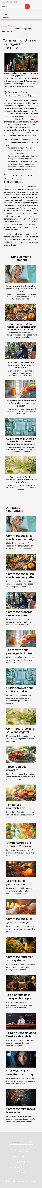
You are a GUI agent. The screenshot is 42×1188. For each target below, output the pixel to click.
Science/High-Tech (21, 1167)
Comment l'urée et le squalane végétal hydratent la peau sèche (21, 480)
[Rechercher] (12, 6)
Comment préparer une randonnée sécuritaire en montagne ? (21, 365)
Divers (21, 1172)
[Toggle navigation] (6, 15)
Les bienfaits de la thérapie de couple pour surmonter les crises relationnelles (19, 1000)
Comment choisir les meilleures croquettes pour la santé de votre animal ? (21, 327)
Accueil (4, 26)
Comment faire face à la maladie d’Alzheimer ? (20, 1112)
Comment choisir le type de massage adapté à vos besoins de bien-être (20, 924)
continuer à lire (32, 116)
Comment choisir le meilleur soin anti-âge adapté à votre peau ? (21, 289)
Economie (21, 1151)
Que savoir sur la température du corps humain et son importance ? (20, 1076)
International (21, 1156)
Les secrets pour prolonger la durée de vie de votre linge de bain (21, 403)
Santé (12, 26)
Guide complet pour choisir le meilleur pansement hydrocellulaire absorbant (21, 441)
